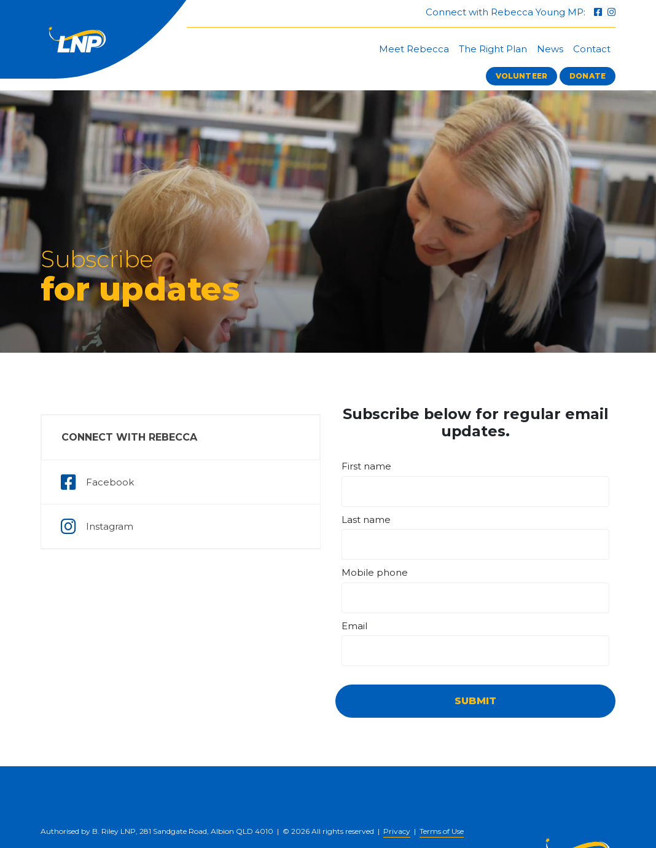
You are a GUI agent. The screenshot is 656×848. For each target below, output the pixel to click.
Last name (366, 519)
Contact (592, 49)
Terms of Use (442, 831)
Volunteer (521, 75)
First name (366, 466)
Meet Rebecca (414, 49)
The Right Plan (493, 49)
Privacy (396, 831)
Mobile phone (375, 572)
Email (354, 626)
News (550, 49)
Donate (587, 75)
